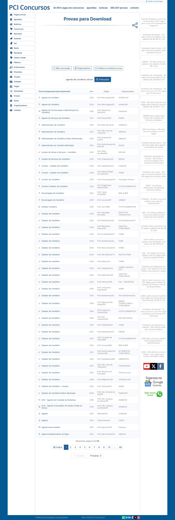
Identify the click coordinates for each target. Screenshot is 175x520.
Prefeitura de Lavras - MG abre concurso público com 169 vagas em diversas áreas (153, 171)
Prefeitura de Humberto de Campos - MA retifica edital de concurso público (153, 324)
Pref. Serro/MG (103, 207)
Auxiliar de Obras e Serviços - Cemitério (57, 152)
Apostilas (16, 19)
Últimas (15, 62)
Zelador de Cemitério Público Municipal (56, 393)
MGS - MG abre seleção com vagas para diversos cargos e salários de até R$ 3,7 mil (154, 102)
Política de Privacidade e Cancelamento (52, 517)
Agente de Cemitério (48, 97)
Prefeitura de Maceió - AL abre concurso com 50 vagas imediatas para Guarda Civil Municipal (153, 310)
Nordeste (16, 52)
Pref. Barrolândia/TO (106, 254)
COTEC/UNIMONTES (127, 186)
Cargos (15, 76)
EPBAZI (122, 159)
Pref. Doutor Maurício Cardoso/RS (106, 352)
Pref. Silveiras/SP (104, 386)
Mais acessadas (61, 68)
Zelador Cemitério (47, 207)
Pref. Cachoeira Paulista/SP (104, 288)
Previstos (16, 71)
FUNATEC (123, 166)
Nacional (16, 33)
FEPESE (122, 332)
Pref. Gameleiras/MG (106, 359)
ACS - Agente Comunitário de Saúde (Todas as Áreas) (60, 407)
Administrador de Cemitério (51, 125)
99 (120, 447)
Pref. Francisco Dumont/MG (103, 311)
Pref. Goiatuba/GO (105, 268)
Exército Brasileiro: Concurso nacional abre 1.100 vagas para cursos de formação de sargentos (153, 20)
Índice (57, 447)
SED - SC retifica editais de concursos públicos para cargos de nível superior (153, 212)
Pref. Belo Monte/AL (105, 125)
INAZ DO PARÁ (125, 254)
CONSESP (123, 413)
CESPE (121, 420)
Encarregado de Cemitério (51, 193)
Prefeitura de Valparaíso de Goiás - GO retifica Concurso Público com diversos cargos (153, 266)
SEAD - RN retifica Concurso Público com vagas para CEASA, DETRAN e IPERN (154, 351)
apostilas (92, 7)
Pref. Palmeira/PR (104, 282)
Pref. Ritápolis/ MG (105, 379)
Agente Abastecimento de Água (53, 434)
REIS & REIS (123, 193)
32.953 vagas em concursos (68, 7)
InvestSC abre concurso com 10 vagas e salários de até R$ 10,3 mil (153, 225)
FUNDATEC (123, 393)
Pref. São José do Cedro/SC (104, 132)
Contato (15, 110)
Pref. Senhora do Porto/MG (104, 372)
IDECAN (122, 152)
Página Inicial (18, 14)
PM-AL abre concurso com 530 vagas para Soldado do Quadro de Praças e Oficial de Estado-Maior (154, 281)
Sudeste (15, 38)
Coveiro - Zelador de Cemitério (53, 173)
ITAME (121, 173)
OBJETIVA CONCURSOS (124, 227)
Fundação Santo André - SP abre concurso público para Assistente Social (154, 48)
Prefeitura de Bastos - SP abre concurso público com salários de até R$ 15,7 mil (154, 34)
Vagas (14, 86)
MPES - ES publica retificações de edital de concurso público (153, 185)
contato (134, 7)
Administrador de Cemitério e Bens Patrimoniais (60, 138)
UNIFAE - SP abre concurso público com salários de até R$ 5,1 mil (154, 61)
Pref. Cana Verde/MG (101, 193)
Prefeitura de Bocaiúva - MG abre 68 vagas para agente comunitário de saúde (154, 142)
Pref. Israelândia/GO (106, 234)
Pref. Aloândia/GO (105, 325)
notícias (103, 7)
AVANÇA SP (124, 97)
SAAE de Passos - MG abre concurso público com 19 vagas (153, 129)
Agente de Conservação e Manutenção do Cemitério (58, 111)
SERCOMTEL (102, 413)
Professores (17, 67)
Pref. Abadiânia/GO (105, 166)
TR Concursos (125, 373)
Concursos (16, 28)
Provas (15, 95)
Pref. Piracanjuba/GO (106, 179)
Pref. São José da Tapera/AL (104, 366)
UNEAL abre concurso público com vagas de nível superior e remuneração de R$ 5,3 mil (154, 295)
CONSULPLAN (124, 379)
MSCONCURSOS (125, 318)
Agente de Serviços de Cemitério (54, 118)
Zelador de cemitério (48, 261)
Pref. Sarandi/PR (104, 118)
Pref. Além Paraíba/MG (102, 152)
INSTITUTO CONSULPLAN (124, 213)
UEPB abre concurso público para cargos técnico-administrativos (154, 338)
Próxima (95, 455)
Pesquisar (102, 79)
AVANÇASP (123, 104)
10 (109, 447)
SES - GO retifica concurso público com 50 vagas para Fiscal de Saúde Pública (153, 252)
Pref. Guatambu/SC (105, 159)
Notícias (15, 24)
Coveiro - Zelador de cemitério (53, 166)
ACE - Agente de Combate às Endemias (57, 400)
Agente (43, 413)
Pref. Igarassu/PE (104, 427)
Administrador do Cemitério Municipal (56, 145)
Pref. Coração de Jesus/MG (104, 338)
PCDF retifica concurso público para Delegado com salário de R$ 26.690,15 (154, 239)
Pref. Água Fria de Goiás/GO (105, 303)
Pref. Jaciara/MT (104, 200)
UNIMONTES (124, 359)
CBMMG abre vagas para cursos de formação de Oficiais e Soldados (153, 115)
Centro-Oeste (18, 57)
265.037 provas (119, 7)
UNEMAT (122, 200)
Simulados (16, 91)
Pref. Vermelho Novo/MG (103, 213)
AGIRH (121, 289)
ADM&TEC (123, 125)
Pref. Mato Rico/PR (105, 275)
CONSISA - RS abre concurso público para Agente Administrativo (153, 198)
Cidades (15, 81)
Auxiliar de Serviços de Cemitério (54, 159)
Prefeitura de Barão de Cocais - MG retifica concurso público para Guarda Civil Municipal (154, 157)
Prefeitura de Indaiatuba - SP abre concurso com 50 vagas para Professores (153, 88)
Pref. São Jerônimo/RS (102, 318)
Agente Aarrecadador (49, 427)
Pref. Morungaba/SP (105, 97)
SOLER (121, 145)
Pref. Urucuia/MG (104, 345)
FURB (121, 241)
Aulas (14, 100)
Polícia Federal (103, 420)
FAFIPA (121, 118)
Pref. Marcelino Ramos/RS (103, 227)
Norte (14, 48)
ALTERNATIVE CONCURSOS (124, 352)
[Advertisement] (65, 45)
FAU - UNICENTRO (126, 282)
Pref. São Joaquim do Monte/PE (105, 400)
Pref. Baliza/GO (103, 261)
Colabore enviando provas (108, 68)
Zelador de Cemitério (49, 214)
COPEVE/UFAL (125, 366)
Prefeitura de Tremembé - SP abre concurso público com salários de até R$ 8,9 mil (153, 75)
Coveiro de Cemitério (49, 179)
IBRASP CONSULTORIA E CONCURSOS (126, 303)
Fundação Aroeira (126, 179)
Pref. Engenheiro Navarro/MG (104, 186)
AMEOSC (122, 132)
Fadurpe (122, 427)
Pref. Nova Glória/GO (106, 248)
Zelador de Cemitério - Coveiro (53, 386)
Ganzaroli (123, 111)
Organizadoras (18, 105)
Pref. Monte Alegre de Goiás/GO (105, 172)
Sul (13, 43)
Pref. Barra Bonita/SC (106, 434)
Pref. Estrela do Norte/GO (103, 111)
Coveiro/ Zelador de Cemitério (53, 186)
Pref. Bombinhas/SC (105, 220)
